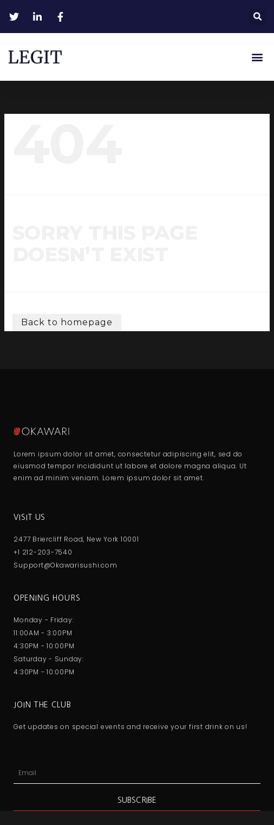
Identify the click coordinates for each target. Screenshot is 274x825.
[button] (257, 16)
